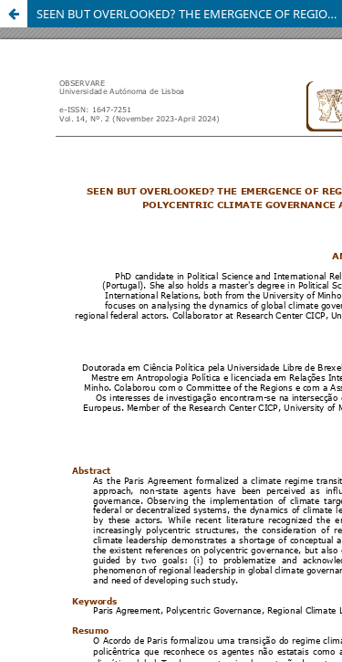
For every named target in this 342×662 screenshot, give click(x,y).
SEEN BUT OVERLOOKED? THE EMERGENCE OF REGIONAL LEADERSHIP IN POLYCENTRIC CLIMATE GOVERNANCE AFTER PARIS (189, 13)
